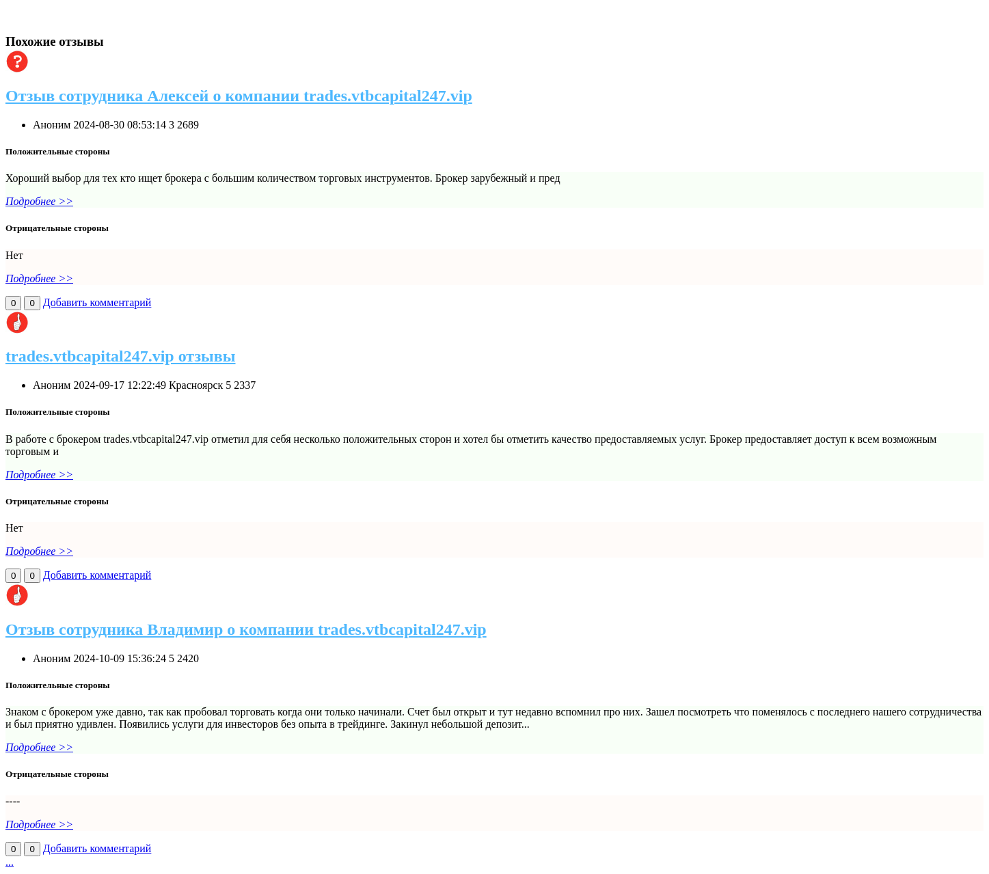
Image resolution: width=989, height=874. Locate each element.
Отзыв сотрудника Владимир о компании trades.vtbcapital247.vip (246, 629)
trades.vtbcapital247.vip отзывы (120, 356)
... (9, 862)
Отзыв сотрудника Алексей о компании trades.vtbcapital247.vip (238, 96)
